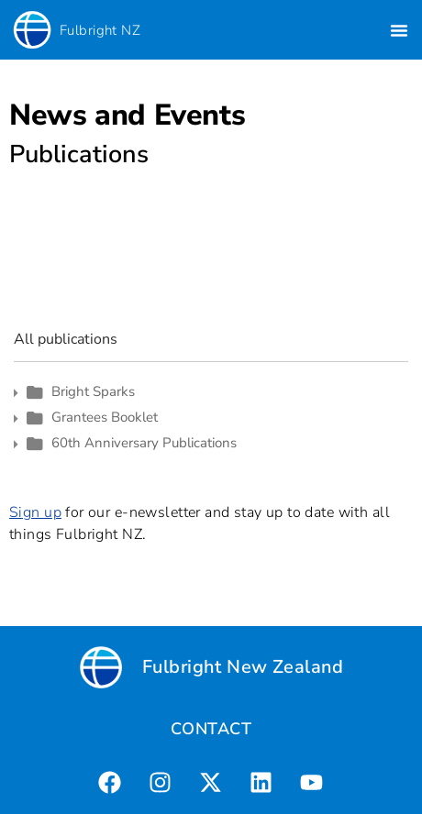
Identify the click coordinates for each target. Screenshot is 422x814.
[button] (399, 30)
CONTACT (211, 729)
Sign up (35, 512)
